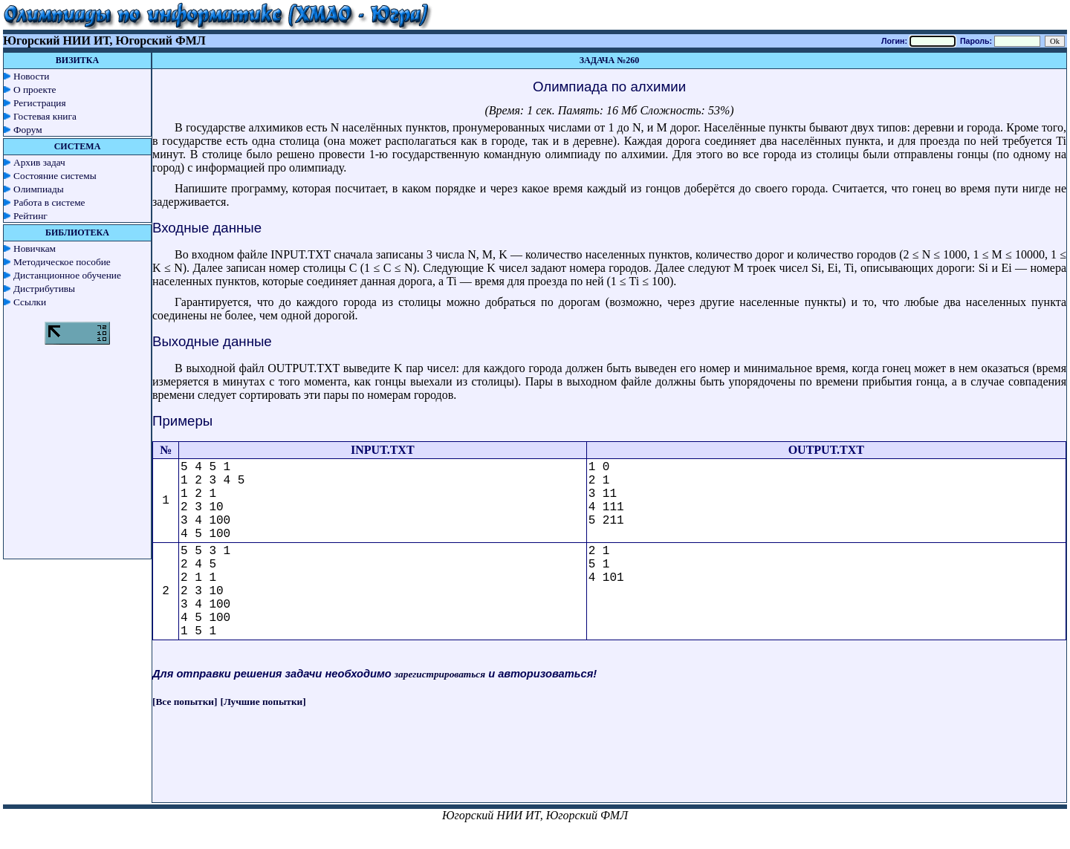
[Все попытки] (184, 701)
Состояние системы (55, 175)
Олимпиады (38, 189)
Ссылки (29, 302)
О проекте (34, 89)
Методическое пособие (62, 261)
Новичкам (34, 248)
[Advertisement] (609, 768)
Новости (31, 76)
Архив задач (39, 162)
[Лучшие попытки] (263, 701)
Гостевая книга (45, 116)
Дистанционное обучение (67, 275)
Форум (27, 129)
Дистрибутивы (44, 288)
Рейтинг (30, 215)
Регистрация (39, 102)
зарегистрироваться (440, 674)
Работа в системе (49, 202)
